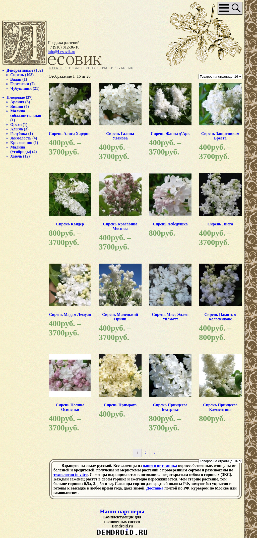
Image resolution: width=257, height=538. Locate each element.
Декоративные (20, 70)
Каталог (57, 68)
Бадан (15, 79)
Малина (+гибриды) (20, 149)
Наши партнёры (122, 511)
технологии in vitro (70, 474)
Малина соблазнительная (25, 113)
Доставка (154, 488)
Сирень (17, 75)
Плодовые (16, 97)
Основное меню (224, 8)
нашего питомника (160, 465)
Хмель (16, 156)
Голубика (18, 133)
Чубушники (21, 88)
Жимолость (20, 138)
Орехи (16, 124)
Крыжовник (21, 142)
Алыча (16, 129)
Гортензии (19, 84)
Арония (17, 102)
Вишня (16, 106)
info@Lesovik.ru (61, 52)
